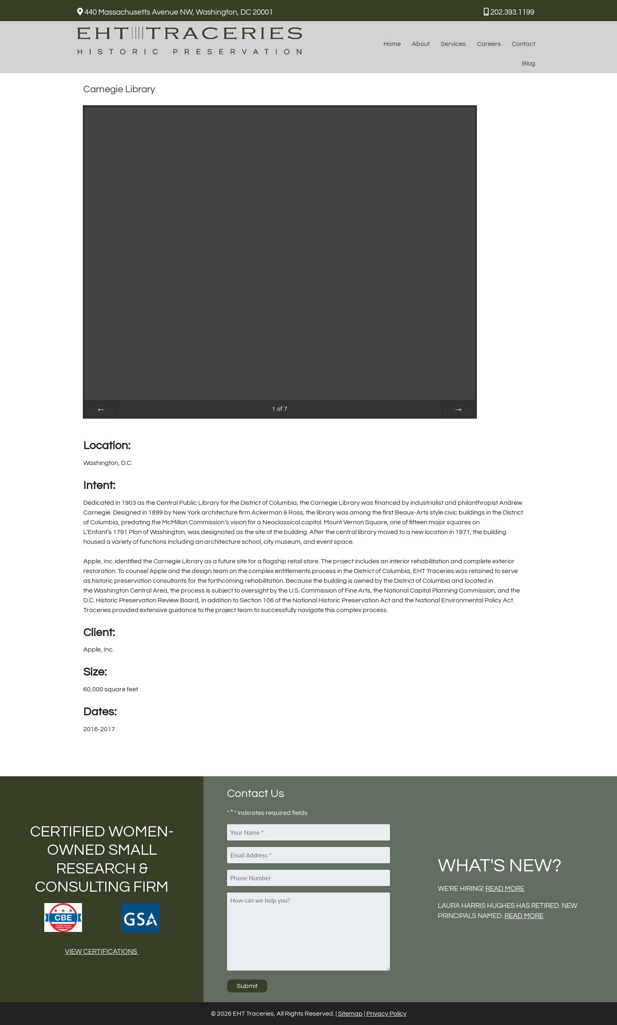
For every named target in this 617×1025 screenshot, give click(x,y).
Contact (523, 44)
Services (453, 44)
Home (392, 44)
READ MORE (504, 889)
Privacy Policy (386, 1013)
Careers (489, 44)
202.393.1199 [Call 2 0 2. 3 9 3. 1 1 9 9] (509, 12)
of (279, 409)
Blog (528, 63)
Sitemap (350, 1013)
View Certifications (102, 952)
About (421, 44)
